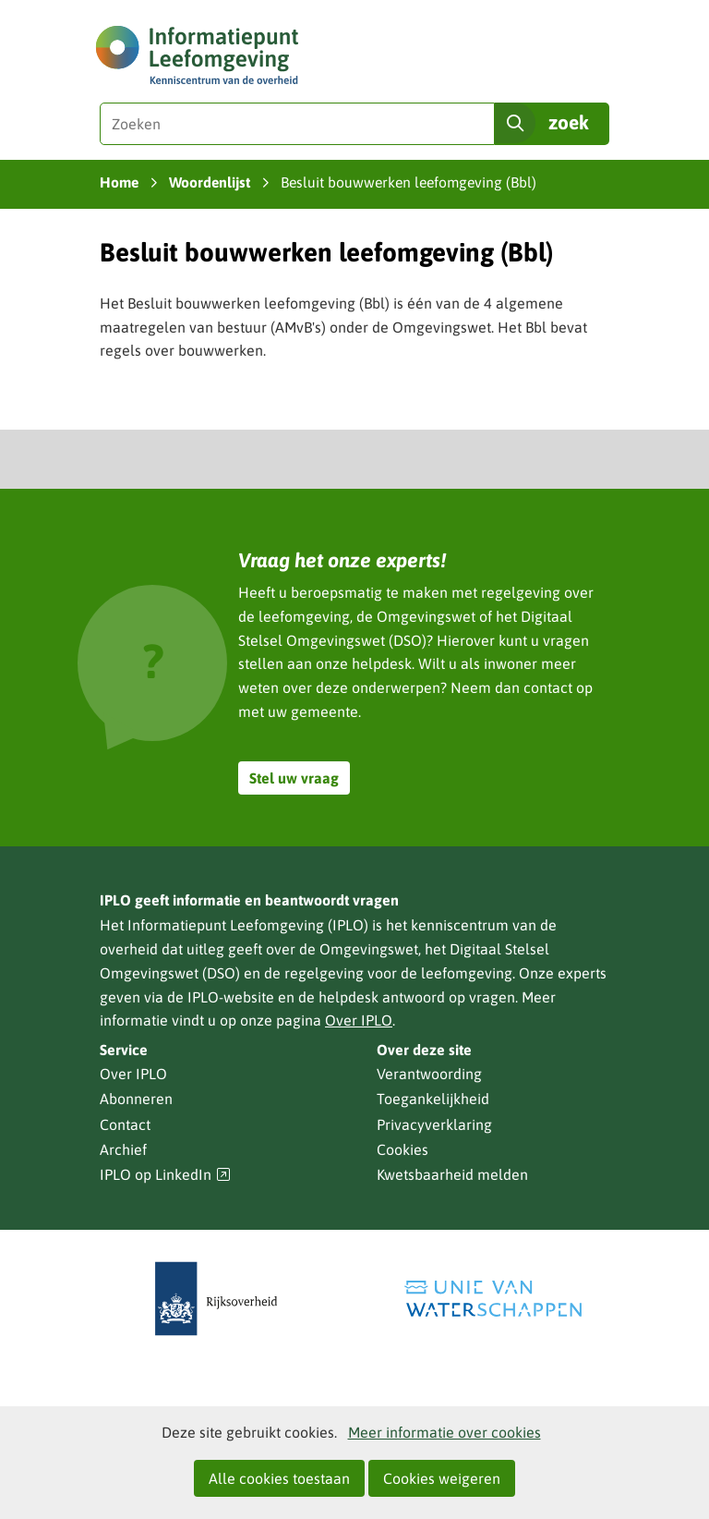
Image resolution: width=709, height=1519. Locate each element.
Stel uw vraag (294, 778)
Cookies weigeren (441, 1478)
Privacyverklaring (434, 1124)
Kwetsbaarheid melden (452, 1174)
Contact (125, 1124)
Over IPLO (358, 1020)
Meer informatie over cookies (444, 1432)
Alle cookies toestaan (279, 1478)
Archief (123, 1149)
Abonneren (136, 1098)
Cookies (402, 1149)
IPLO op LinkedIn (165, 1175)
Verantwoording (429, 1073)
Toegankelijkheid (433, 1098)
